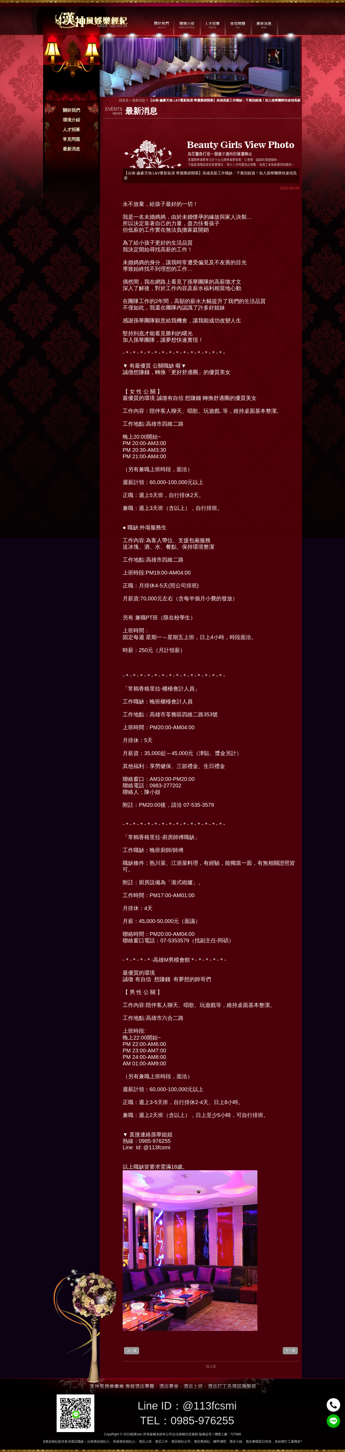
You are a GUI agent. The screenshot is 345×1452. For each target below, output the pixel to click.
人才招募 (71, 129)
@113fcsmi (209, 1406)
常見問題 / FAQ (237, 24)
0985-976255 (202, 1420)
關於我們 (71, 110)
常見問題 (71, 139)
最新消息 (71, 149)
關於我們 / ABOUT (161, 24)
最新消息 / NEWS (263, 24)
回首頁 (124, 100)
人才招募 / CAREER (212, 24)
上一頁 (131, 1350)
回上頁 (211, 1366)
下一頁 (290, 1350)
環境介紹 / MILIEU (186, 24)
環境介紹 (71, 120)
